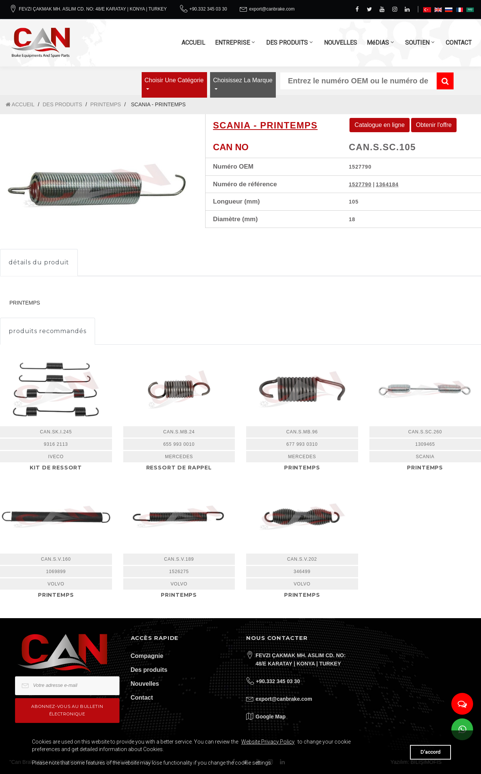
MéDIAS (378, 42)
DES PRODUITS (287, 42)
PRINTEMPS (105, 104)
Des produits (149, 670)
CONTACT (459, 42)
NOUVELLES (340, 42)
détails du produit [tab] (39, 262)
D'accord (430, 752)
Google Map (271, 717)
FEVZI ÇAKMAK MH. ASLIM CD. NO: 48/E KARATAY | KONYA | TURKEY (93, 9)
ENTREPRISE (232, 42)
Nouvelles (145, 683)
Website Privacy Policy (268, 742)
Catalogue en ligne (379, 125)
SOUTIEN (417, 42)
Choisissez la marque (242, 80)
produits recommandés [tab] (47, 331)
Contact (142, 697)
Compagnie (147, 656)
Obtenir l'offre (434, 125)
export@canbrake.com (272, 9)
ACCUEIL (193, 42)
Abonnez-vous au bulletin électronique (67, 710)
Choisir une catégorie (174, 80)
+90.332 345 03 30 (208, 9)
